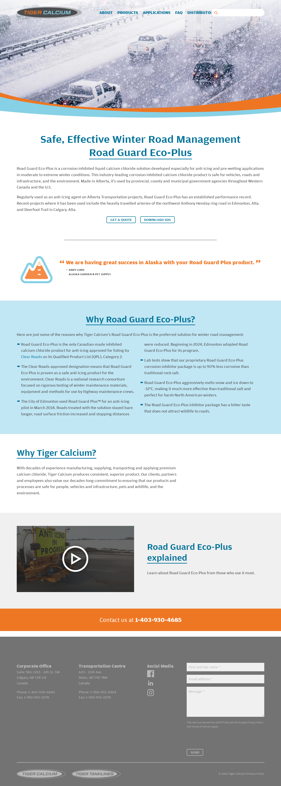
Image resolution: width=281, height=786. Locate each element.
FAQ (179, 12)
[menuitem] (106, 13)
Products (127, 12)
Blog (225, 12)
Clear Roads (31, 356)
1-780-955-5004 (103, 686)
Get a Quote (121, 219)
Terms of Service (201, 720)
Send (195, 746)
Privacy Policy (255, 716)
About (106, 12)
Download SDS (157, 219)
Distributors (201, 12)
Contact (244, 12)
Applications (156, 12)
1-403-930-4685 (41, 686)
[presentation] (220, 734)
